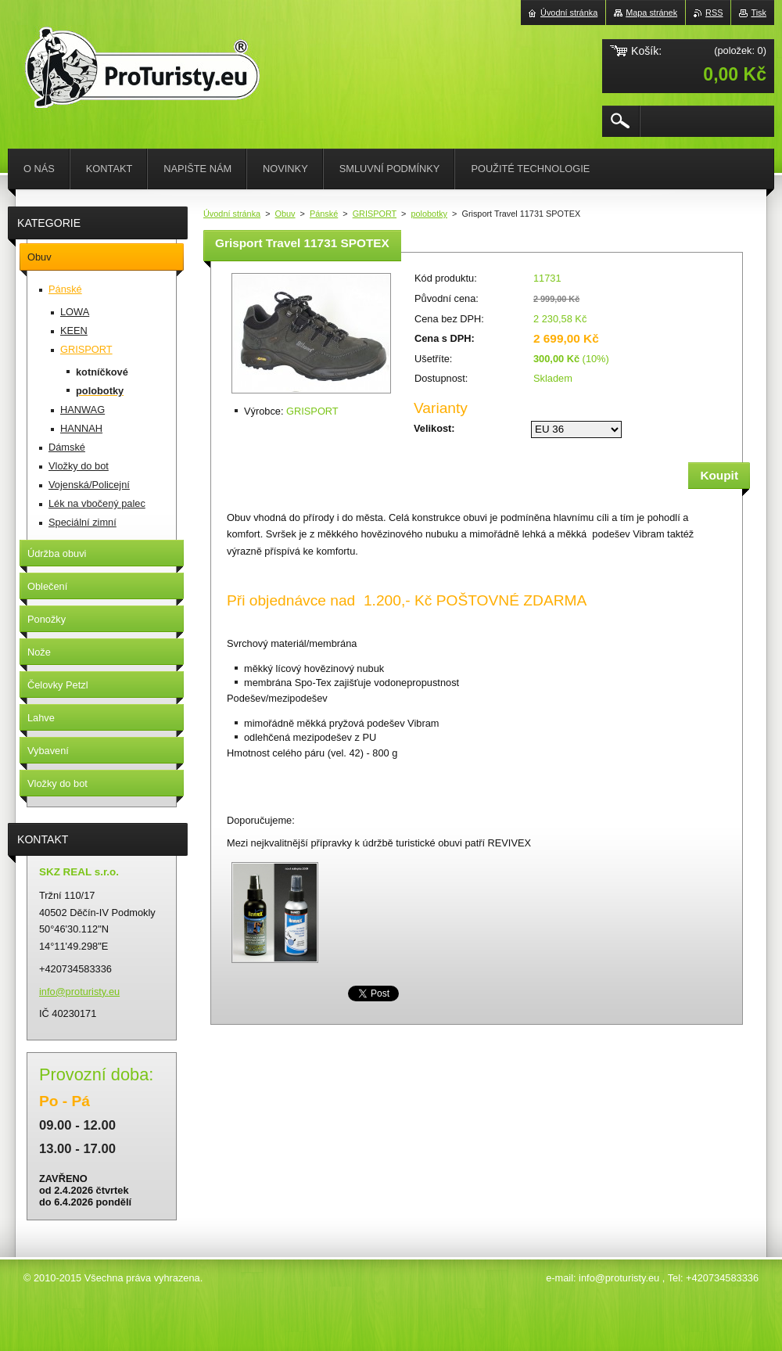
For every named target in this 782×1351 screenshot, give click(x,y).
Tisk (758, 12)
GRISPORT (374, 213)
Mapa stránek (651, 12)
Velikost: (434, 428)
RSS (714, 12)
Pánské (324, 213)
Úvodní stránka (231, 213)
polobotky (429, 213)
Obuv (285, 213)
